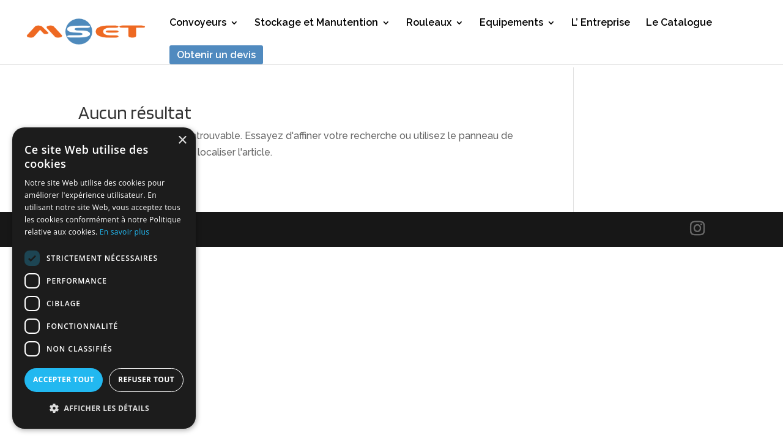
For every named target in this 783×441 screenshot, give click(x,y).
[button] (104, 408)
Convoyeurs (197, 23)
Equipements (511, 23)
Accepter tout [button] (63, 379)
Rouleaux (428, 23)
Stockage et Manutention (316, 23)
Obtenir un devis (216, 55)
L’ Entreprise (600, 23)
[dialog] (104, 278)
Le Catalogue (679, 23)
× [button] (182, 140)
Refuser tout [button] (146, 379)
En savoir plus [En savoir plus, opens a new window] (124, 232)
